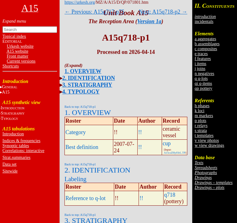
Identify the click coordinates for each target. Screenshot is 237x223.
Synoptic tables (15, 145)
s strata (201, 130)
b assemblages (207, 44)
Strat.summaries (16, 157)
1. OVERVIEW (82, 71)
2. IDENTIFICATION (88, 78)
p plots (200, 120)
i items (200, 63)
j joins (200, 68)
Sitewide (10, 171)
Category (75, 132)
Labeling (75, 179)
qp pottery (203, 88)
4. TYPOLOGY (81, 92)
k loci (200, 110)
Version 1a (149, 21)
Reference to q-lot (85, 198)
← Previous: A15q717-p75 (94, 12)
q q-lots (201, 78)
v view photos (207, 140)
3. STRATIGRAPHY (87, 85)
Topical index (14, 36)
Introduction (13, 134)
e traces (201, 53)
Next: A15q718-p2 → (163, 12)
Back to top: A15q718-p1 (80, 106)
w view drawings (209, 145)
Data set (9, 164)
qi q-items (203, 83)
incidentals (204, 21)
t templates (204, 135)
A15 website (17, 51)
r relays (201, 125)
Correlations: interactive (23, 150)
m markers (204, 115)
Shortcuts (10, 66)
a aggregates (205, 39)
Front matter (17, 56)
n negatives (204, 73)
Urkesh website (20, 46)
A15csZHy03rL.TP (174, 152)
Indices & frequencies (21, 140)
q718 (169, 195)
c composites (206, 48)
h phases (202, 105)
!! (140, 132)
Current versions (21, 61)
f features (203, 58)
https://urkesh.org (79, 2)
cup (167, 143)
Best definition (81, 147)
